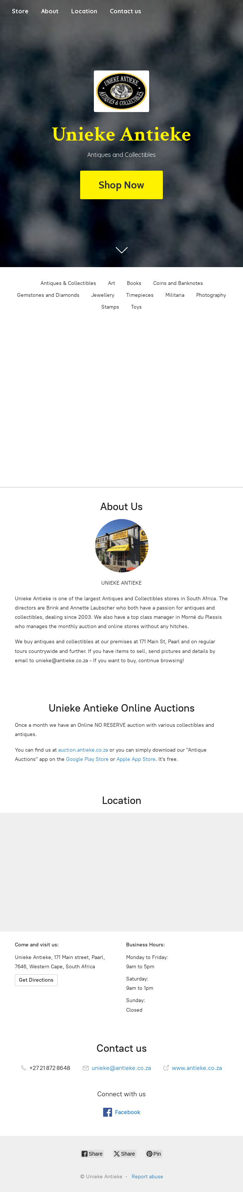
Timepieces (140, 295)
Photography (211, 295)
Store (20, 11)
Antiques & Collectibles (68, 283)
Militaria (174, 295)
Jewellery (102, 295)
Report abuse (147, 1176)
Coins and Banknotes (178, 283)
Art (111, 283)
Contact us (125, 11)
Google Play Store (87, 759)
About (50, 11)
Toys (136, 307)
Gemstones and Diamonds (48, 295)
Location (84, 11)
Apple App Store (135, 759)
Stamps (110, 307)
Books (134, 283)
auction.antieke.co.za (83, 750)
